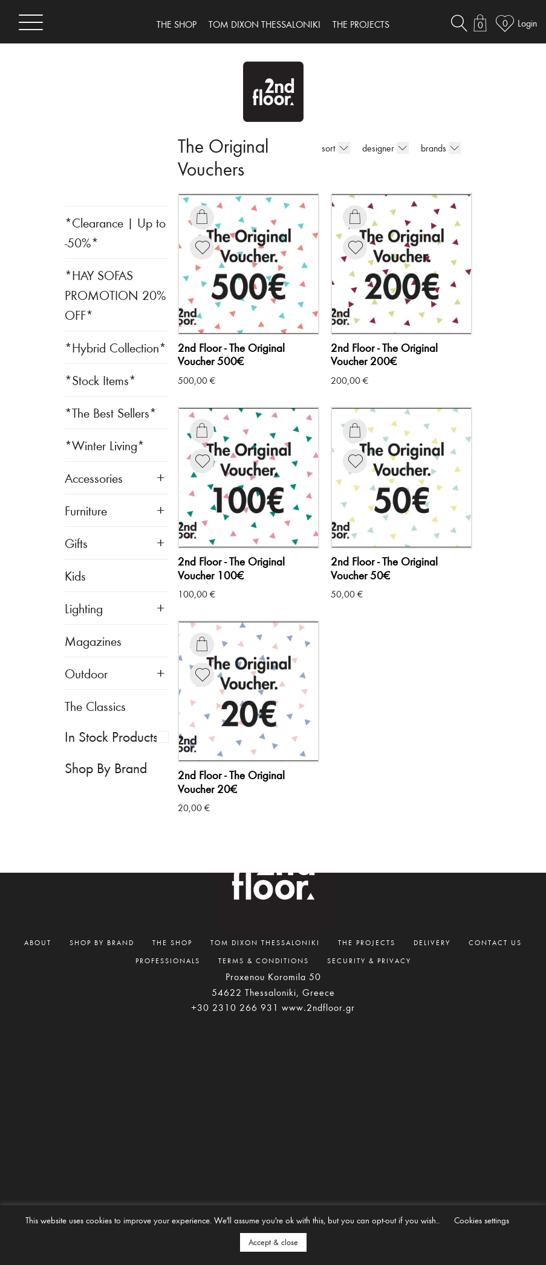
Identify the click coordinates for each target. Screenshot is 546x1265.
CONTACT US (495, 942)
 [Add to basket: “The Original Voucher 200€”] (355, 216)
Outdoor (86, 673)
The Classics (95, 706)
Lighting (84, 608)
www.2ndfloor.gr (318, 1007)
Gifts (76, 543)
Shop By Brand (106, 768)
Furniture (86, 510)
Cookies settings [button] (481, 1220)
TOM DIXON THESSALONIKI (264, 24)
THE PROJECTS (361, 24)
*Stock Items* (100, 380)
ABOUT (37, 942)
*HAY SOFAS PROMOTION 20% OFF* (115, 295)
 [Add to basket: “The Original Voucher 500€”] (202, 216)
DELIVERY (432, 942)
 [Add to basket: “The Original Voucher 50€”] (355, 430)
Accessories (94, 478)
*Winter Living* (105, 445)
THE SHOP (177, 24)
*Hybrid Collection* (115, 347)
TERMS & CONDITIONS (263, 960)
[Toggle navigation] (31, 22)
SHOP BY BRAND (102, 942)
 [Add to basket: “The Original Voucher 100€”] (202, 430)
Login (527, 23)
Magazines (93, 640)
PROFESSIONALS (167, 960)
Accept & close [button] (273, 1242)
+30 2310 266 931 (235, 1007)
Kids (75, 575)
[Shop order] (344, 148)
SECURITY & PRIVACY (369, 960)
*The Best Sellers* (111, 412)
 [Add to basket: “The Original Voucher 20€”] (202, 644)
